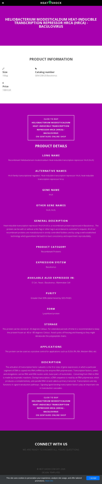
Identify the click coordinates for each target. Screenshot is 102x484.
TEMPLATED (55, 472)
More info (49, 481)
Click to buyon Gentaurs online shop (51, 128)
